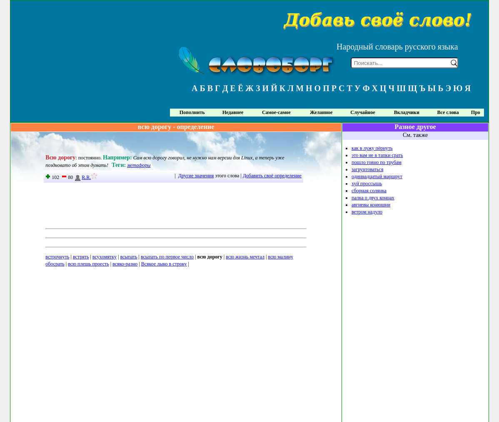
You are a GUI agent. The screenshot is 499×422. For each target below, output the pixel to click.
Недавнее (233, 112)
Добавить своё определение (272, 176)
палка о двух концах (373, 198)
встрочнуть (57, 257)
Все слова (448, 112)
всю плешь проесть (88, 264)
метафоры (138, 165)
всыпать (128, 257)
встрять (81, 257)
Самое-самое (276, 112)
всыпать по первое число (167, 257)
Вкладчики (406, 112)
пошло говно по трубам (377, 162)
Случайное (362, 112)
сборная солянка (369, 191)
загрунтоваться (367, 169)
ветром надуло (367, 212)
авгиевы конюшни (371, 205)
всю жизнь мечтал (245, 257)
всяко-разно (124, 264)
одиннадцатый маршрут (377, 176)
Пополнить (192, 112)
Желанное (321, 112)
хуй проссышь (367, 183)
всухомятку (104, 257)
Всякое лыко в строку (164, 264)
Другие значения (196, 176)
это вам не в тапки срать (377, 155)
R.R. (82, 177)
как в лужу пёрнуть (372, 148)
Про (475, 112)
